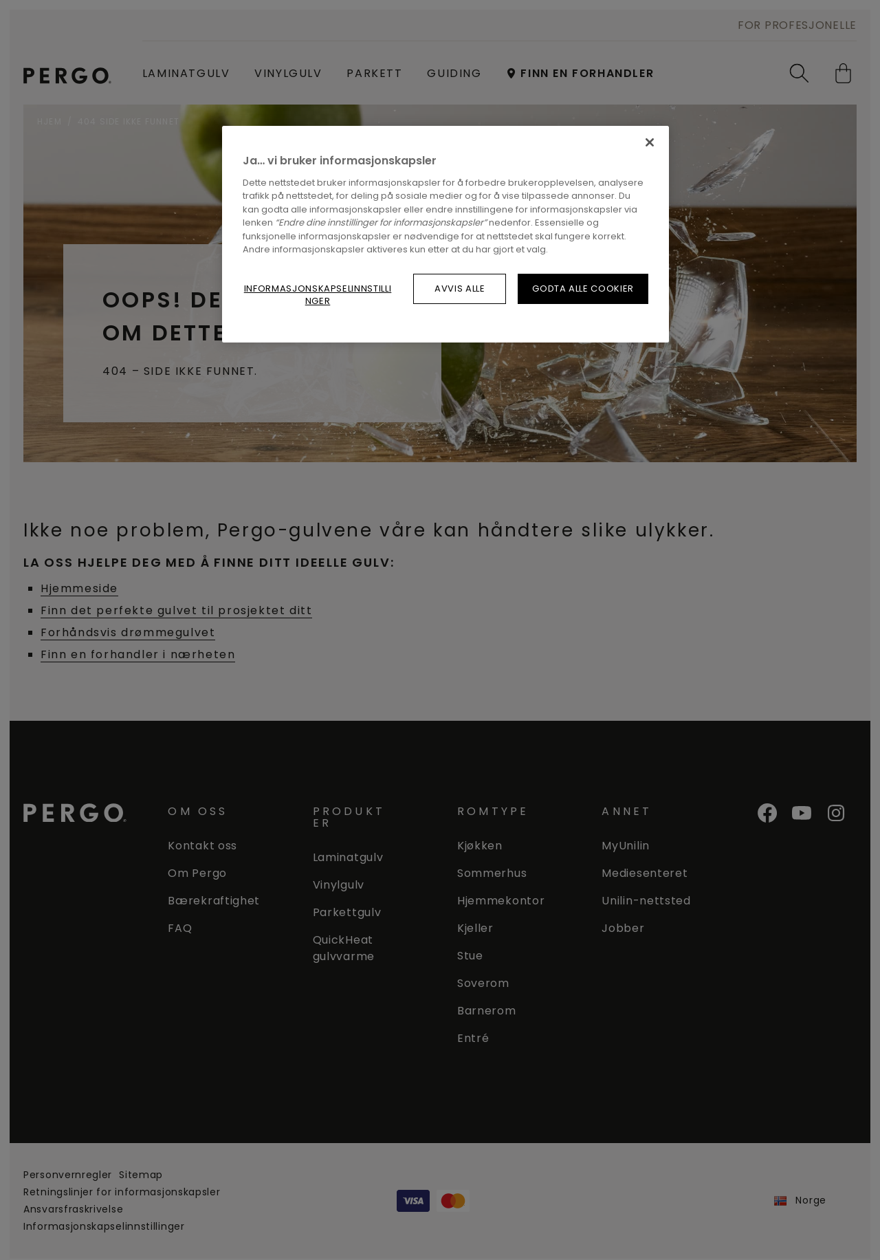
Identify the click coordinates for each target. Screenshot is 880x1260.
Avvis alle (459, 288)
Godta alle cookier (583, 288)
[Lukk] (650, 142)
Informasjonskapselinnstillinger (318, 294)
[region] (445, 234)
